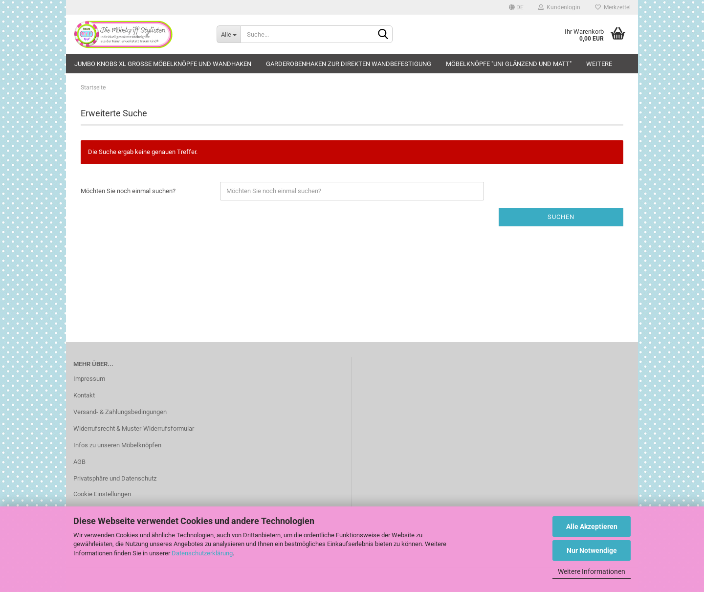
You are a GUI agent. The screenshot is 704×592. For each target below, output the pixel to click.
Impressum (89, 378)
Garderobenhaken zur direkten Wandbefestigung (348, 63)
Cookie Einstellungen (102, 494)
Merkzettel (613, 7)
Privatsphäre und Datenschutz (114, 478)
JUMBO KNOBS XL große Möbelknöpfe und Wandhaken (162, 63)
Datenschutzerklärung (202, 553)
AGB (79, 461)
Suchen (561, 216)
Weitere (599, 63)
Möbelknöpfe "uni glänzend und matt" (509, 63)
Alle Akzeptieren (591, 526)
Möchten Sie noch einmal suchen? (128, 191)
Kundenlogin (559, 7)
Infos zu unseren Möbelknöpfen (117, 445)
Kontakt (84, 395)
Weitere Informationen (591, 571)
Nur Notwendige (592, 550)
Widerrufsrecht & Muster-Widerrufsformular (133, 428)
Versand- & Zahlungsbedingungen (120, 412)
